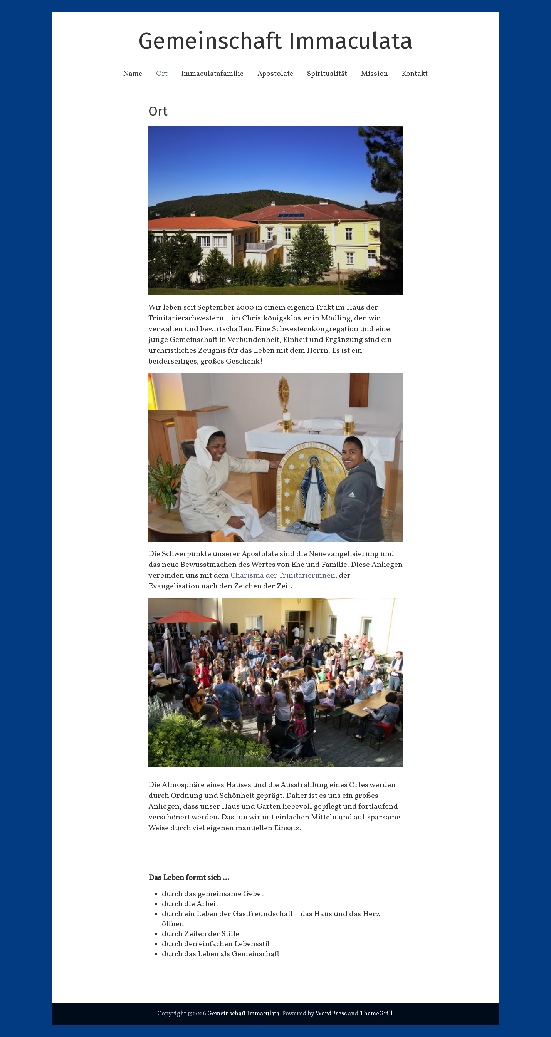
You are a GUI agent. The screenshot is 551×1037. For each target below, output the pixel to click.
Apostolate (275, 74)
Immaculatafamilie (212, 74)
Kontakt (415, 74)
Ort (162, 74)
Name (132, 74)
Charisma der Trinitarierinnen (282, 575)
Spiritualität (327, 74)
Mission (374, 74)
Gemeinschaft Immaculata (275, 41)
